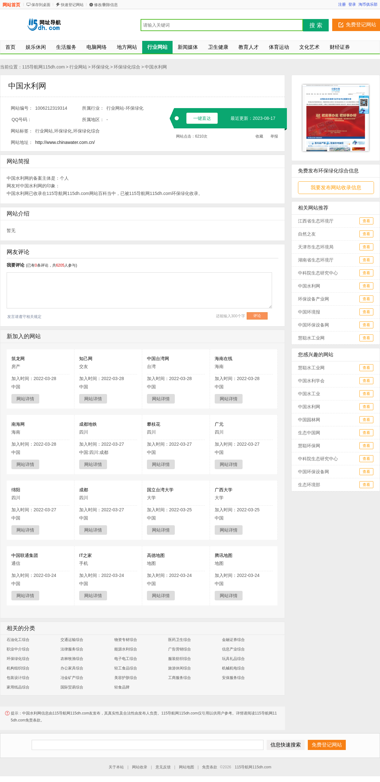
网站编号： (22, 108)
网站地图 (186, 767)
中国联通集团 (24, 555)
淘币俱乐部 (367, 4)
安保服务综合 (233, 677)
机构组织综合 (18, 668)
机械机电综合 (233, 668)
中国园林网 (309, 419)
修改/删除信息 (106, 5)
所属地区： (93, 119)
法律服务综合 (71, 649)
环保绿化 (100, 66)
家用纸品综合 (18, 687)
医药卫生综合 (179, 639)
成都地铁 (88, 424)
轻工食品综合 (125, 668)
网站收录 (139, 767)
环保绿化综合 (127, 66)
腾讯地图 (223, 555)
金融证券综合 (233, 639)
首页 (10, 47)
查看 (366, 221)
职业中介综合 (18, 649)
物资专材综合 (125, 639)
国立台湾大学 (160, 489)
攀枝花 (153, 424)
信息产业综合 (233, 649)
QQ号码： (22, 119)
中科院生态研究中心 (318, 272)
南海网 (18, 424)
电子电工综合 (125, 658)
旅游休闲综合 (179, 668)
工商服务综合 (179, 677)
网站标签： (22, 130)
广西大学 (223, 489)
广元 (219, 424)
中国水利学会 (311, 380)
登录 (352, 4)
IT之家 (85, 555)
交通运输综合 (71, 639)
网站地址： (22, 142)
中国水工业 (309, 393)
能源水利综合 (125, 649)
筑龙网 (18, 358)
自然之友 (307, 233)
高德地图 (156, 555)
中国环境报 (309, 311)
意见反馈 (163, 767)
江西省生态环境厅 (315, 220)
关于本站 (116, 767)
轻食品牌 (122, 687)
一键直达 (202, 118)
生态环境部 (309, 484)
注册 (342, 4)
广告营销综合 (179, 649)
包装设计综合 (18, 677)
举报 (274, 136)
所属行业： (93, 108)
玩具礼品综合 (233, 658)
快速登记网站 (72, 5)
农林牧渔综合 (71, 658)
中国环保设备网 (313, 324)
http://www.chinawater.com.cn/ (65, 142)
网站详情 (25, 398)
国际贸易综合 (71, 687)
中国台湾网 (158, 358)
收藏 (259, 136)
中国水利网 (156, 66)
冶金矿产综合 (71, 677)
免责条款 (209, 767)
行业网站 (78, 66)
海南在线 (223, 358)
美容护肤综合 (125, 677)
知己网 (85, 358)
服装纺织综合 (179, 658)
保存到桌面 (40, 5)
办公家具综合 (71, 668)
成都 (83, 489)
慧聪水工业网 (311, 337)
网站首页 (11, 4)
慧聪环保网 (309, 445)
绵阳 (15, 489)
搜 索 (315, 25)
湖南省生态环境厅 (315, 259)
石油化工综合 (18, 639)
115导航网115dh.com (43, 66)
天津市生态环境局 (315, 246)
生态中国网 (309, 432)
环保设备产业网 (313, 298)
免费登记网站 (361, 24)
